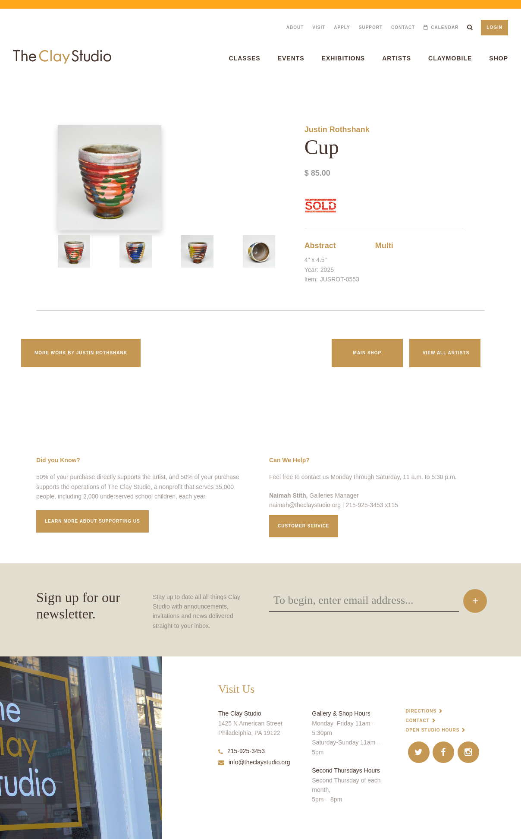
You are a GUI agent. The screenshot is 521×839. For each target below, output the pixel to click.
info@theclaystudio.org (254, 762)
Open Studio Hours (433, 730)
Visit (318, 27)
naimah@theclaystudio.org (305, 505)
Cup (3, 90)
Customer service (304, 526)
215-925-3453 (241, 751)
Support (371, 27)
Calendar (444, 27)
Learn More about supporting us (92, 521)
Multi (384, 245)
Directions (421, 711)
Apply (342, 27)
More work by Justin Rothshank (81, 352)
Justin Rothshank (337, 129)
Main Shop (367, 352)
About (295, 27)
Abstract (320, 245)
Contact (403, 27)
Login (494, 27)
